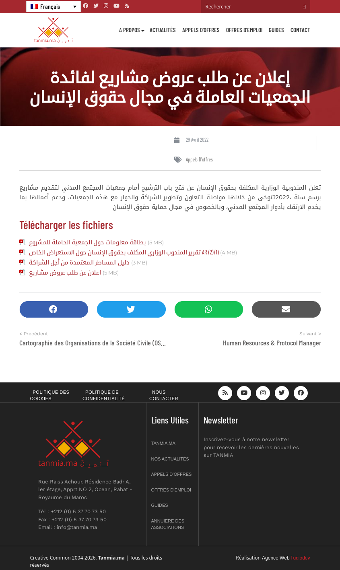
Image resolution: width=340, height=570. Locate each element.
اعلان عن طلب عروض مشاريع (65, 272)
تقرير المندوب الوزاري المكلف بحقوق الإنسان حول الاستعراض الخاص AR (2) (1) (123, 252)
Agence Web (276, 558)
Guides (276, 29)
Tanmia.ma (163, 443)
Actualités (163, 29)
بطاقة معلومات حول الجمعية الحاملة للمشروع (87, 242)
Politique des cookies (50, 395)
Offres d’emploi (244, 29)
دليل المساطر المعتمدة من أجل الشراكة (79, 262)
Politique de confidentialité (103, 395)
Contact (300, 29)
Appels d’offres (201, 29)
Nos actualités (170, 458)
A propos (129, 29)
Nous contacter (163, 395)
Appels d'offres (199, 159)
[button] (54, 309)
